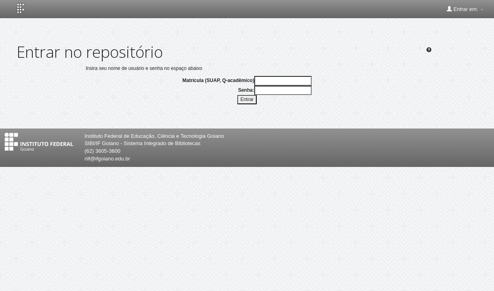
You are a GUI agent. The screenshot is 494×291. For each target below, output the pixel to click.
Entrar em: (465, 9)
